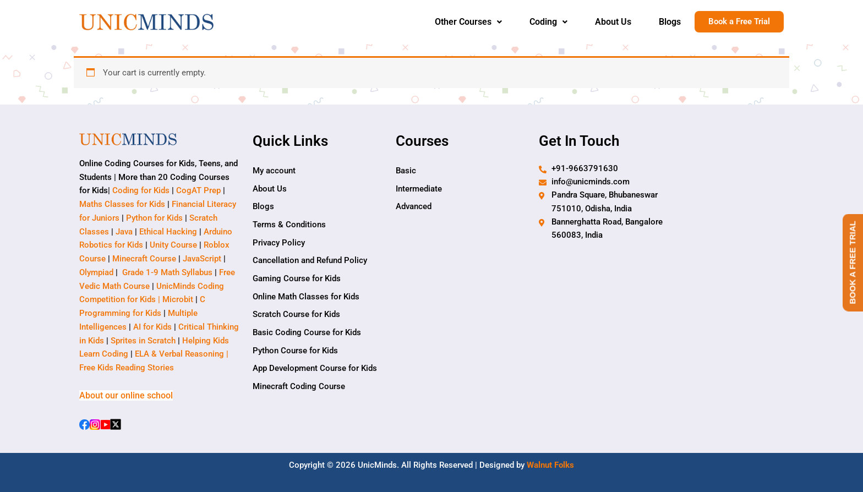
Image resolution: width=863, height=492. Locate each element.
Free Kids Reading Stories (126, 368)
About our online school (126, 395)
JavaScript (202, 259)
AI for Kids (152, 327)
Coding (548, 22)
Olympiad (96, 272)
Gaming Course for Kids (297, 280)
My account (274, 171)
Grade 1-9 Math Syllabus (167, 272)
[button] (468, 22)
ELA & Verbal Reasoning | (183, 354)
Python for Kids (154, 218)
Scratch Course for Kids (296, 316)
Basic (406, 171)
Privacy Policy (279, 243)
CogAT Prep (199, 191)
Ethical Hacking (168, 232)
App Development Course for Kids (315, 370)
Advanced (414, 207)
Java (124, 232)
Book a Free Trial (739, 22)
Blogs (670, 22)
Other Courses (468, 22)
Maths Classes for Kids (122, 204)
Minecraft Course (144, 259)
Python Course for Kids (295, 352)
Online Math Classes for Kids (306, 298)
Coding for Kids (141, 191)
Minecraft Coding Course (299, 388)
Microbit (177, 300)
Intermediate (419, 189)
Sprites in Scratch (143, 341)
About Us (613, 22)
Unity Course (173, 245)
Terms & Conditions (289, 225)
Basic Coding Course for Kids (307, 334)
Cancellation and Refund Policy (310, 261)
